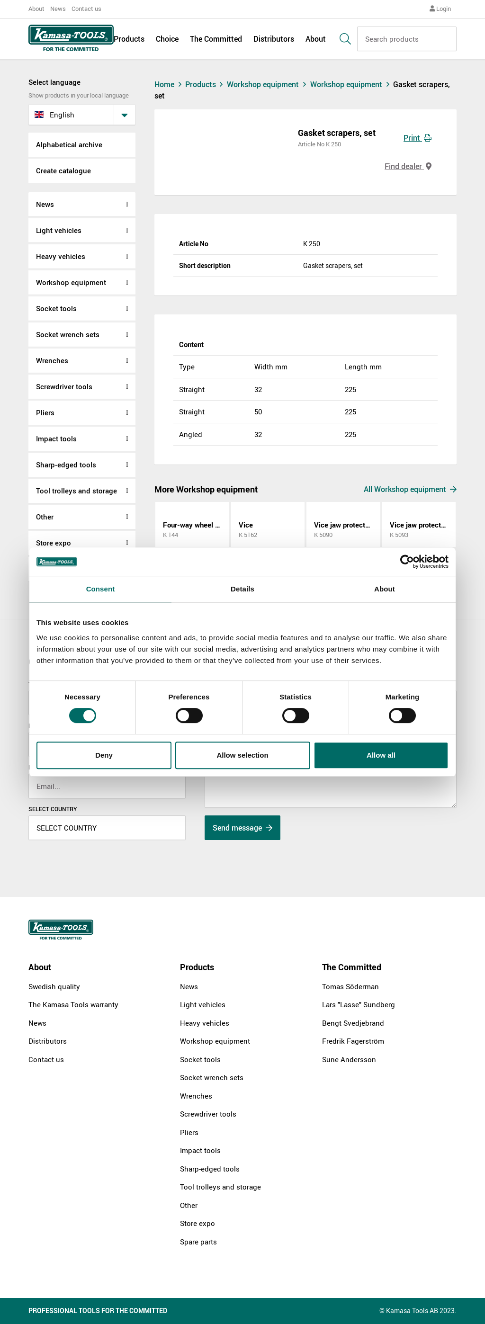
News (58, 8)
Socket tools (56, 308)
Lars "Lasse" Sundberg (358, 1004)
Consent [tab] (100, 589)
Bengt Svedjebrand (353, 1023)
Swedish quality (54, 986)
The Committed (216, 39)
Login (440, 8)
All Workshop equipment (410, 489)
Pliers (45, 412)
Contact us (86, 8)
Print (417, 138)
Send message (242, 828)
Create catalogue (63, 170)
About (36, 8)
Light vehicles (58, 230)
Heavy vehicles (60, 256)
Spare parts (198, 1241)
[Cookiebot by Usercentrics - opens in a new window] (407, 562)
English (54, 114)
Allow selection (242, 755)
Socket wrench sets (67, 334)
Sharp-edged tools (66, 464)
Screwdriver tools (64, 386)
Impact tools (56, 438)
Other (45, 516)
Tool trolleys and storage (76, 490)
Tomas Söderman (350, 986)
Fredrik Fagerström (353, 1041)
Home (169, 84)
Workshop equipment (71, 282)
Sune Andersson (349, 1059)
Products (129, 39)
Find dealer (408, 166)
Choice (167, 39)
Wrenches (52, 360)
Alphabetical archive (69, 144)
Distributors (273, 39)
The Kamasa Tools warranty (73, 1004)
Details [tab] (242, 589)
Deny (104, 755)
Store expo (53, 542)
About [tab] (384, 589)
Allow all (381, 755)
